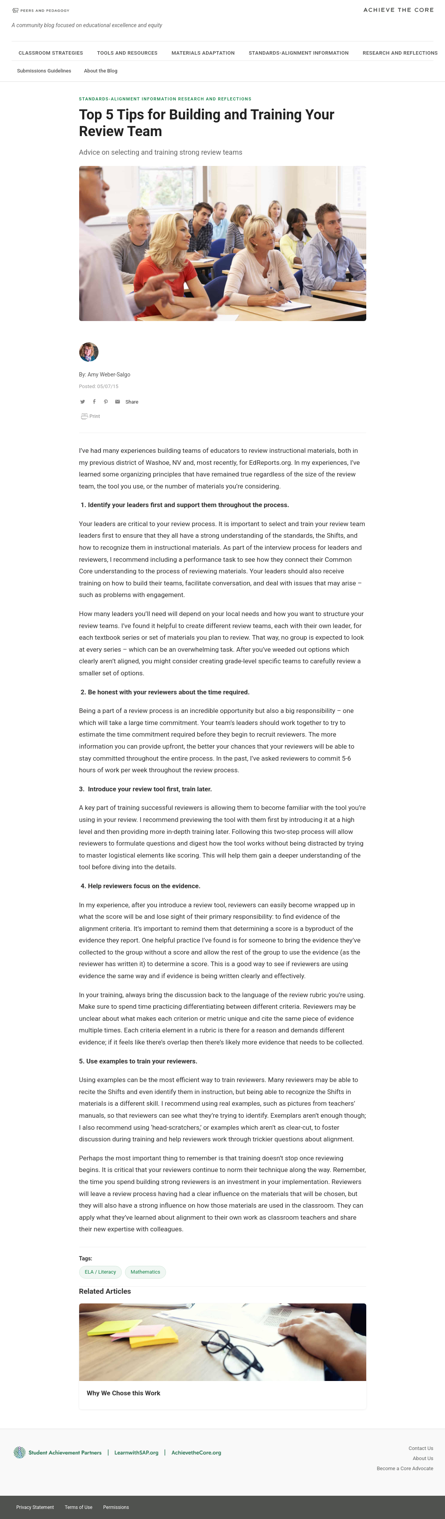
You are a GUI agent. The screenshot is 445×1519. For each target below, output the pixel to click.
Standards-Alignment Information (299, 53)
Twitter (398, 1506)
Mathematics (145, 1272)
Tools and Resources (127, 53)
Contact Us (421, 1448)
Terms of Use (78, 1507)
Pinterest (412, 1506)
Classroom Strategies (51, 53)
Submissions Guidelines (44, 71)
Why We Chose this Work (124, 1393)
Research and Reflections (400, 53)
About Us (423, 1458)
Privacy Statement (35, 1507)
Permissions (116, 1507)
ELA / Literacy (100, 1272)
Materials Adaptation (203, 53)
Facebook (426, 1506)
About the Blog (100, 71)
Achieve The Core (398, 10)
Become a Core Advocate (405, 1468)
